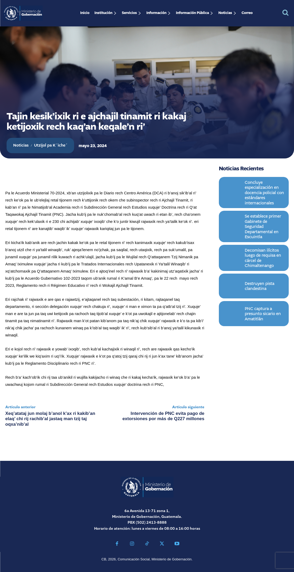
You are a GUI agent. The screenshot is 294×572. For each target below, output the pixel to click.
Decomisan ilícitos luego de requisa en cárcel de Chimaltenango (264, 244)
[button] (285, 12)
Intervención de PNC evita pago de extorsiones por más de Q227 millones (163, 416)
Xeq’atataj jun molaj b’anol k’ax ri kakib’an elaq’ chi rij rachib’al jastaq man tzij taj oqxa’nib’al (50, 419)
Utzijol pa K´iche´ (51, 145)
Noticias (21, 145)
